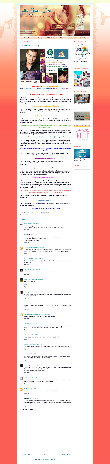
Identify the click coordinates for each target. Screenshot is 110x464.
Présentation (31, 38)
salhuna (26, 334)
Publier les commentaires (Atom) (49, 459)
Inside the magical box (30, 247)
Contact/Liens (83, 38)
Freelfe (26, 377)
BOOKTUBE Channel (51, 38)
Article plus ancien (65, 454)
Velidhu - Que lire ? (29, 258)
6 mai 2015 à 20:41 (39, 258)
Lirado (25, 303)
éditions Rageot (30, 88)
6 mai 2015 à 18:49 (34, 223)
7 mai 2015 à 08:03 (32, 303)
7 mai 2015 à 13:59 (46, 314)
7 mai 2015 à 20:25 (31, 354)
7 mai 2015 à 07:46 (44, 292)
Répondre (26, 229)
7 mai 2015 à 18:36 (33, 334)
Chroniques (40, 38)
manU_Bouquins (28, 279)
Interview (26, 215)
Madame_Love (28, 344)
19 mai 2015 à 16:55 (31, 388)
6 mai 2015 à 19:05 (35, 234)
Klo (25, 388)
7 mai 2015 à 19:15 (37, 344)
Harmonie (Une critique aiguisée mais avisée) (36, 365)
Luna (25, 323)
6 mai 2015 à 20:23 (41, 247)
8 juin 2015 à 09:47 (34, 398)
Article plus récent (25, 454)
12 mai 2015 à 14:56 (33, 377)
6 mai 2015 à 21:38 (38, 279)
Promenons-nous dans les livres (32, 314)
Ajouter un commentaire (26, 409)
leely (25, 354)
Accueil (23, 38)
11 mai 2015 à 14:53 (53, 365)
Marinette (26, 223)
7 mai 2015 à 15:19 (32, 323)
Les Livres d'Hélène (29, 269)
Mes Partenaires (73, 38)
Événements (63, 38)
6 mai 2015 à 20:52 (39, 269)
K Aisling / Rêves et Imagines (31, 292)
